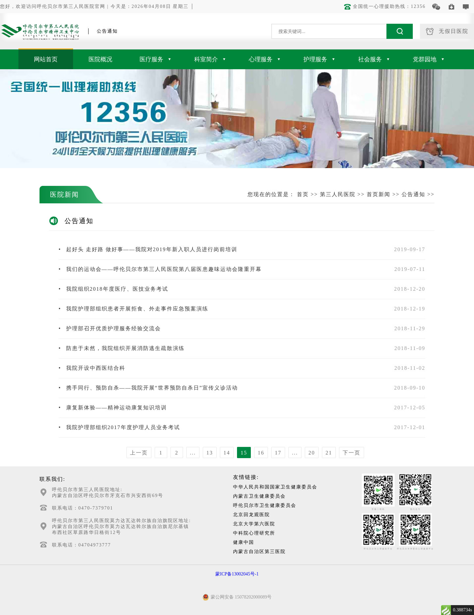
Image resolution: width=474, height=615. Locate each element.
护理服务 (319, 59)
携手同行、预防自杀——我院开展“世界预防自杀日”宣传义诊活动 (148, 388)
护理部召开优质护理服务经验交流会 (110, 328)
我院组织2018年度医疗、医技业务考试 (113, 289)
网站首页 (46, 59)
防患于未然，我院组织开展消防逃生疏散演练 (122, 348)
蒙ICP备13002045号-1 (236, 573)
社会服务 (373, 59)
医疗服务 (155, 59)
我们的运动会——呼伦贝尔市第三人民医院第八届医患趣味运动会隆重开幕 (160, 269)
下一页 (351, 452)
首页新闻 (378, 194)
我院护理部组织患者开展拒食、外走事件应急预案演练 (133, 308)
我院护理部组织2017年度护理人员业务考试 (119, 427)
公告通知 (413, 194)
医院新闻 (64, 194)
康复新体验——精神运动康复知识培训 (113, 407)
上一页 (139, 452)
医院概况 (100, 59)
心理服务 (264, 59)
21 (329, 452)
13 (209, 452)
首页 (303, 194)
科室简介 (209, 59)
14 (227, 452)
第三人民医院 (338, 194)
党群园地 (428, 59)
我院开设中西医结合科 (92, 368)
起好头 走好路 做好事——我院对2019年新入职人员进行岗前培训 (148, 249)
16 (261, 452)
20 (311, 452)
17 (278, 452)
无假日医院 (447, 31)
